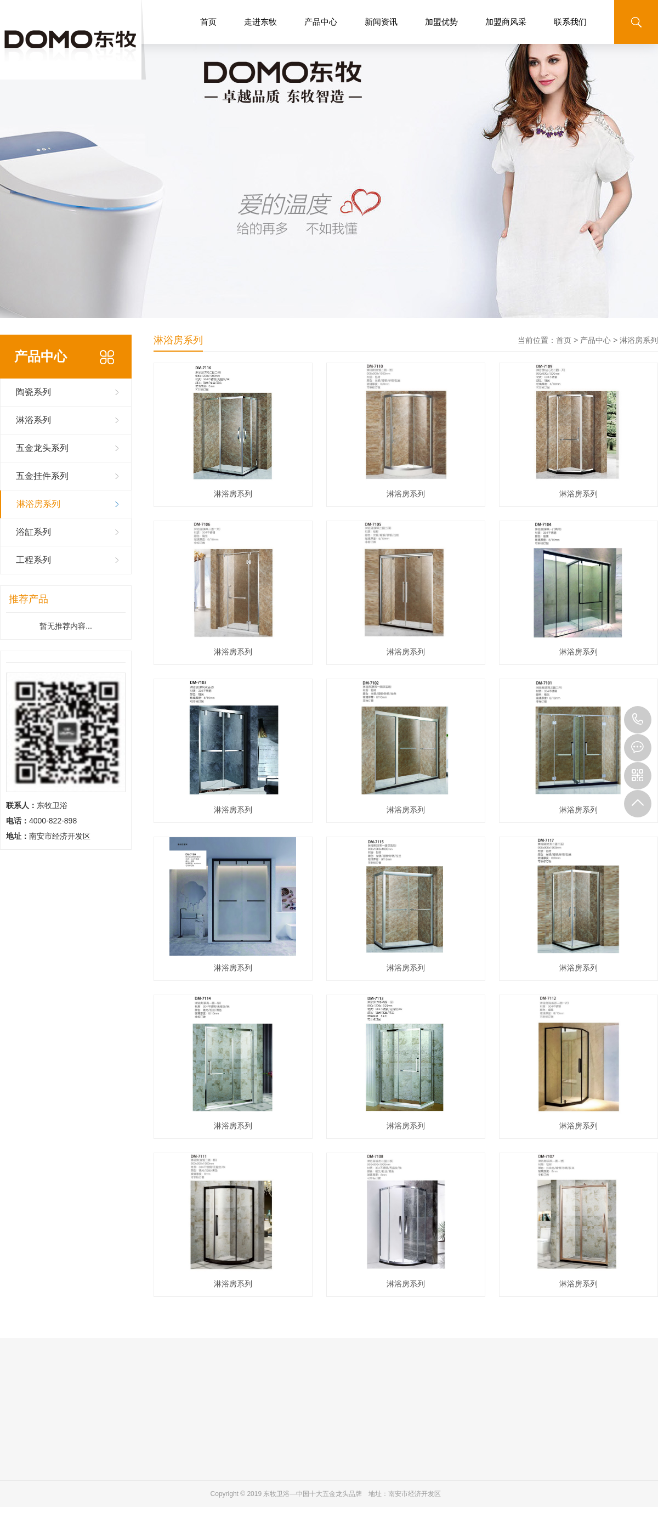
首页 (208, 21)
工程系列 (33, 560)
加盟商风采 (505, 21)
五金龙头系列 (42, 448)
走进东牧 (260, 21)
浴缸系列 (33, 532)
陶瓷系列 (33, 392)
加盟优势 (441, 21)
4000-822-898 (637, 719)
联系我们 (570, 21)
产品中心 (320, 21)
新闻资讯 (381, 21)
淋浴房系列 (38, 504)
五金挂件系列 (42, 476)
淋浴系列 (33, 420)
